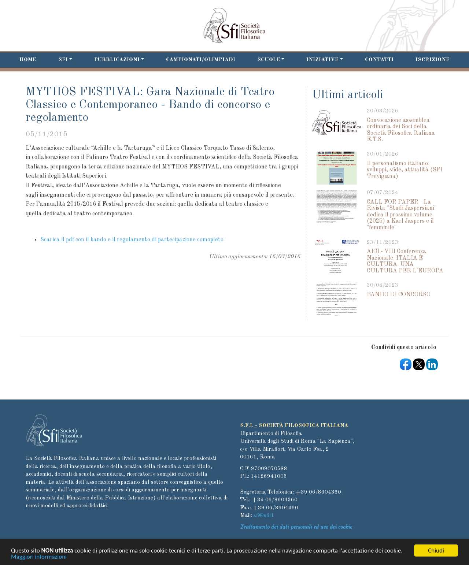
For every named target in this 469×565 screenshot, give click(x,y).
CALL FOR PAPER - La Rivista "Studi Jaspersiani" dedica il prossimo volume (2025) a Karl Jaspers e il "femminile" (401, 215)
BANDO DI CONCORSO (399, 295)
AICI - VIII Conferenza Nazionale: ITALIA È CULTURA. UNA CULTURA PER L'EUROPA (405, 261)
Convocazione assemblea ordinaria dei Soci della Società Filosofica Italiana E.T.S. (401, 130)
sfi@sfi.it (264, 515)
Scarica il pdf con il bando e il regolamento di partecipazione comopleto (132, 240)
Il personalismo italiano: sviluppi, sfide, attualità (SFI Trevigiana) (405, 170)
